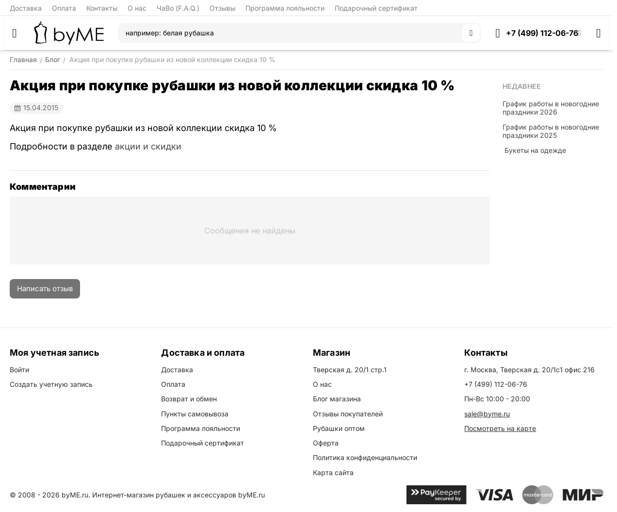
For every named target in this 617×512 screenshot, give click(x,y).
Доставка (26, 8)
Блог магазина (337, 399)
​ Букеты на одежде (534, 150)
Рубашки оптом (339, 428)
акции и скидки (148, 146)
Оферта (326, 443)
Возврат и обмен (189, 399)
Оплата (64, 8)
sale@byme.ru (487, 414)
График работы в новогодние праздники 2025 (551, 131)
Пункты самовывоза (194, 414)
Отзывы (222, 8)
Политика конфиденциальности (365, 457)
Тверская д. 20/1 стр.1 (350, 369)
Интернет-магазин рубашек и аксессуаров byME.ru (178, 495)
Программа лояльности (285, 8)
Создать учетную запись (51, 384)
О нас (137, 8)
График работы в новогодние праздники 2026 (551, 107)
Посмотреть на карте (500, 428)
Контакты (101, 8)
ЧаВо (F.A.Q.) (178, 8)
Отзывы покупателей (348, 414)
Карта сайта (333, 472)
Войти (19, 369)
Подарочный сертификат (376, 8)
